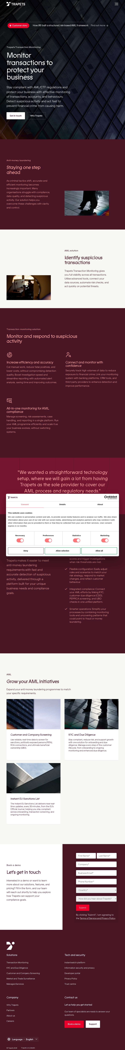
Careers (10, 1016)
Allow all (99, 551)
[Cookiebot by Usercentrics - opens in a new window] (106, 497)
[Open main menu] (115, 5)
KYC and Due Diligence (82, 734)
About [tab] (100, 504)
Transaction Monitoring (17, 958)
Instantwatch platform (75, 958)
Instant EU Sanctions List (25, 798)
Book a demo (74, 1019)
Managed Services (15, 979)
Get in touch (16, 116)
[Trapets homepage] (16, 4)
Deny (26, 551)
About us (11, 1011)
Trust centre (70, 979)
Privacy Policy (71, 974)
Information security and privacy (80, 963)
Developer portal (72, 968)
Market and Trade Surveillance (21, 974)
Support (93, 1019)
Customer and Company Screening (31, 734)
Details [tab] (62, 504)
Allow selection (62, 551)
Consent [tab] (25, 504)
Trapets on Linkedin (28, 1043)
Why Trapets (36, 116)
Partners (10, 1005)
